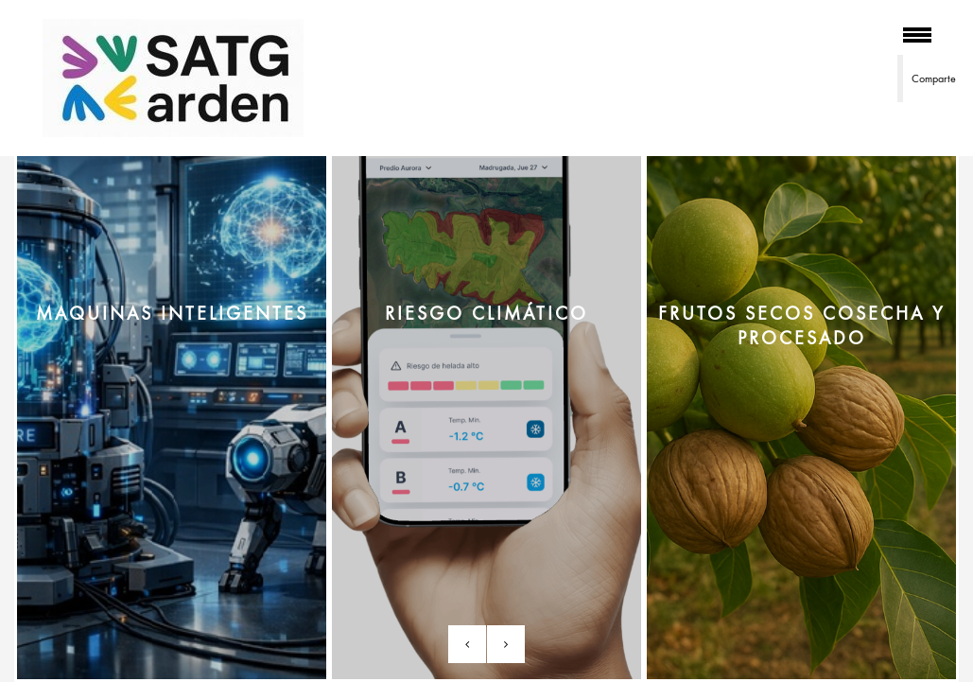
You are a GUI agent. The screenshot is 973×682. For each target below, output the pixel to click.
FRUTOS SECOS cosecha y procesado (802, 325)
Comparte (934, 78)
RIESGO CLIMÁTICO (486, 313)
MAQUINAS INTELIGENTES (172, 313)
